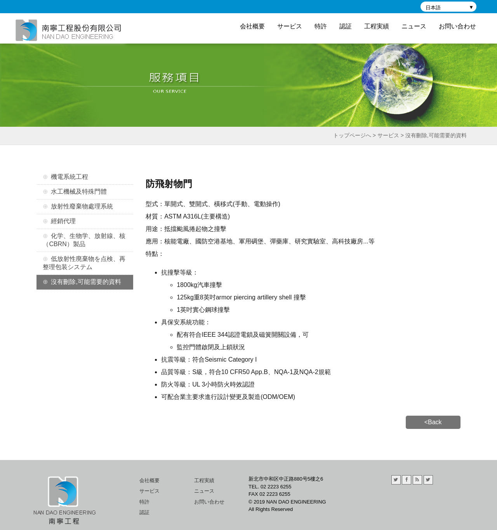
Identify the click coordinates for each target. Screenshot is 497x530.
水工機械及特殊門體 (79, 191)
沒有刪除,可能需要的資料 (86, 281)
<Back (433, 422)
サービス (289, 26)
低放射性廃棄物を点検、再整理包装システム (84, 262)
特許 (321, 26)
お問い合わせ (457, 26)
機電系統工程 (69, 176)
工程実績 (376, 26)
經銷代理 (63, 221)
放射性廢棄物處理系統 (82, 206)
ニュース (413, 26)
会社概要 (252, 26)
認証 (345, 26)
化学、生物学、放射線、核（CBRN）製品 (84, 240)
